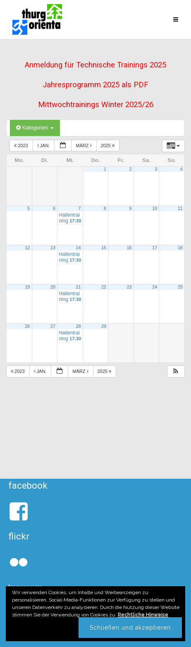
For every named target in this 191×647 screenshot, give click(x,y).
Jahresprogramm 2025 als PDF (95, 84)
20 (52, 286)
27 (52, 326)
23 (129, 286)
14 (78, 247)
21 (78, 286)
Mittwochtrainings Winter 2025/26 (95, 104)
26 (27, 326)
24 (154, 286)
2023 (21, 145)
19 (27, 286)
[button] (175, 371)
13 (52, 247)
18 (180, 247)
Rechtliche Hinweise (143, 615)
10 (154, 208)
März (84, 145)
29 (103, 326)
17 (154, 247)
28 (78, 326)
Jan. (44, 145)
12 (27, 247)
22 (103, 286)
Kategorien (35, 127)
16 (129, 247)
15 (103, 247)
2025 (108, 145)
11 (180, 208)
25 (180, 286)
